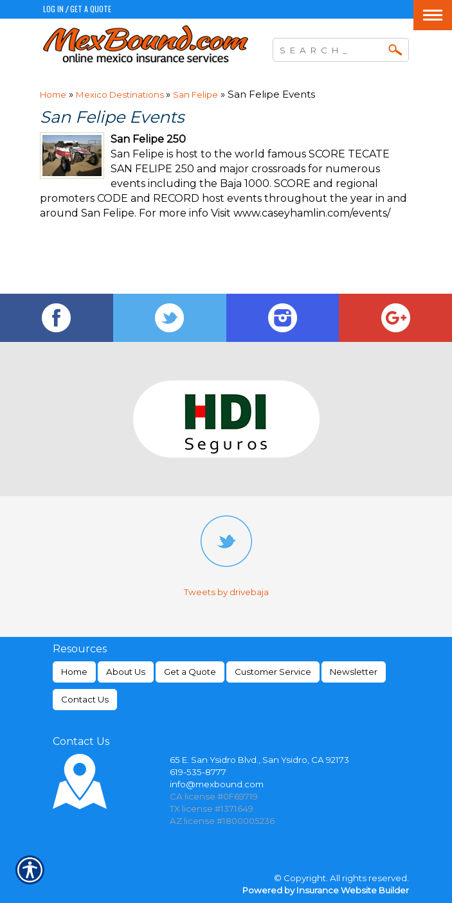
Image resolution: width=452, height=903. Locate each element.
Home (53, 94)
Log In (53, 8)
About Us (125, 671)
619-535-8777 (198, 772)
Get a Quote (90, 8)
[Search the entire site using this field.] (331, 48)
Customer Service (273, 671)
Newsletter (353, 671)
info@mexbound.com (217, 784)
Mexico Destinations (121, 94)
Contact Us (85, 699)
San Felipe (195, 94)
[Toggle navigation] (432, 15)
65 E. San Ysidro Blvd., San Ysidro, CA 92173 (259, 760)
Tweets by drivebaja (226, 592)
